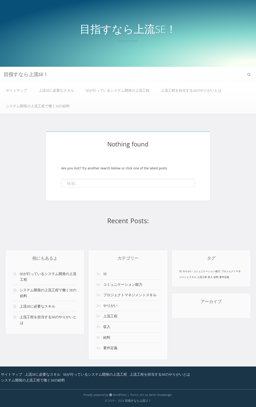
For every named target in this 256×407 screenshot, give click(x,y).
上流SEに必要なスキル (56, 91)
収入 (106, 327)
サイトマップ (16, 91)
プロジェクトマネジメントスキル (130, 295)
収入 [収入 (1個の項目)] (210, 277)
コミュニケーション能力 (122, 285)
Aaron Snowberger (160, 395)
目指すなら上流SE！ (128, 30)
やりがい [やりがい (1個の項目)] (187, 271)
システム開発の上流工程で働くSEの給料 (38, 106)
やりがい (110, 306)
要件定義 (110, 348)
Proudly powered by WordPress (105, 395)
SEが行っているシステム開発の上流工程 (117, 91)
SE (105, 274)
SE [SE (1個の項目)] (180, 271)
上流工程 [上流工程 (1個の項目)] (202, 277)
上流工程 (110, 317)
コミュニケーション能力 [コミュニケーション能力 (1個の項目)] (206, 271)
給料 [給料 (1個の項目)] (216, 277)
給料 (106, 338)
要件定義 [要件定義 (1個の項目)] (224, 277)
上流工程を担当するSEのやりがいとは (191, 91)
